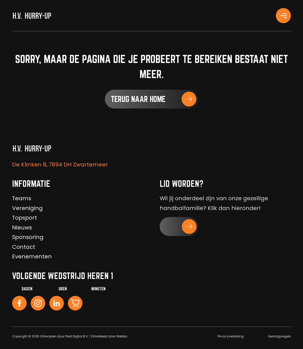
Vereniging (27, 208)
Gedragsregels (279, 336)
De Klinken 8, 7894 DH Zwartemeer (60, 164)
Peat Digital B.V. (77, 336)
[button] (151, 99)
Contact (23, 247)
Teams (21, 198)
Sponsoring (28, 237)
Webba (121, 336)
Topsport (24, 218)
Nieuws (22, 227)
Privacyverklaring (231, 336)
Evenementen (32, 256)
